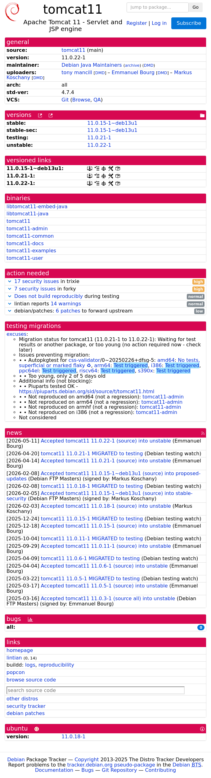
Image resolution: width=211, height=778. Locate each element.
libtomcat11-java (27, 214)
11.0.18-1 (73, 737)
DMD (149, 65)
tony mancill (76, 72)
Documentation (54, 770)
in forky (105, 289)
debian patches (26, 713)
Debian (16, 759)
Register (137, 23)
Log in (159, 23)
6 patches (68, 311)
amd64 (166, 360)
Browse (81, 100)
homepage (20, 650)
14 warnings (66, 304)
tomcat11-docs (25, 243)
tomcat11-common (30, 236)
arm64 (102, 365)
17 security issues (36, 281)
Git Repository (119, 770)
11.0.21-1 (99, 138)
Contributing (160, 770)
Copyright (86, 759)
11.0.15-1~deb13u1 (112, 123)
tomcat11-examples (31, 251)
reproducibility (56, 665)
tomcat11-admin (27, 229)
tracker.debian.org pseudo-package (111, 765)
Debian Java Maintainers (91, 65)
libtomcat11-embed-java (37, 206)
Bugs (87, 770)
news (14, 432)
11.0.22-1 (99, 145)
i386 (156, 365)
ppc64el (29, 371)
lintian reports (105, 304)
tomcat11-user (25, 258)
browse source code (31, 680)
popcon (16, 672)
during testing (105, 296)
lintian (14, 658)
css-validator (84, 360)
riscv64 (88, 371)
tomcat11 (73, 50)
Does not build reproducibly (48, 296)
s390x (145, 371)
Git (65, 100)
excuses (16, 334)
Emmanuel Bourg (133, 72)
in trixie (105, 281)
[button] (9, 281)
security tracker (26, 706)
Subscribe (189, 23)
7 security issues (35, 289)
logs (30, 665)
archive (132, 65)
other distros (22, 699)
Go (196, 7)
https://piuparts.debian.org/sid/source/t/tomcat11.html (87, 391)
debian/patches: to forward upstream (105, 311)
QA (97, 100)
